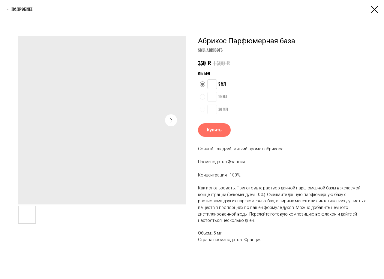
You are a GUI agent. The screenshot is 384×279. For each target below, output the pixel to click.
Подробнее (21, 9)
